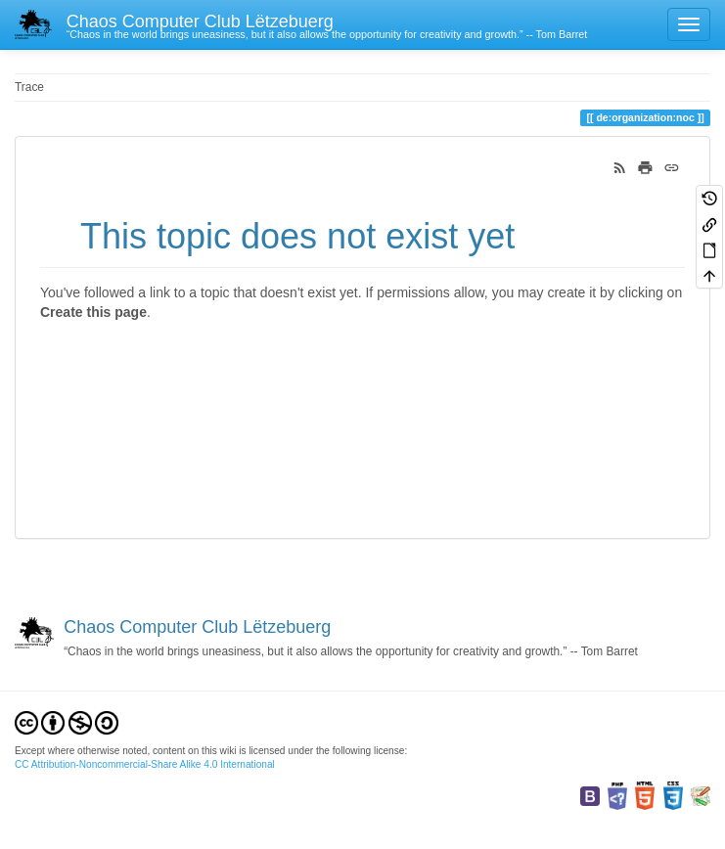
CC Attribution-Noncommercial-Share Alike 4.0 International (145, 764)
